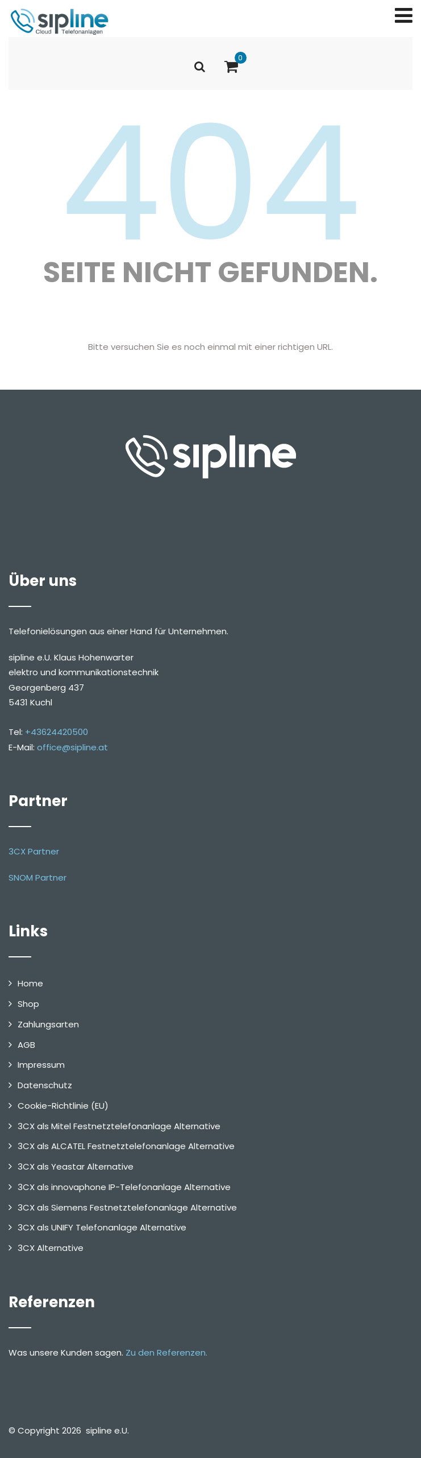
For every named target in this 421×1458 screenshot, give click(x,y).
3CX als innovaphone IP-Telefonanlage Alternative (124, 1187)
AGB (26, 1045)
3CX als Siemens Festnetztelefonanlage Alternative (127, 1207)
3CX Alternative (51, 1248)
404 (211, 183)
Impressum (41, 1065)
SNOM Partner (37, 877)
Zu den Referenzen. (166, 1352)
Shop (28, 1004)
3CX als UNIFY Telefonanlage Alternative (102, 1227)
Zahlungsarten (48, 1024)
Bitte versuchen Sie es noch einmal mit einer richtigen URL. (210, 347)
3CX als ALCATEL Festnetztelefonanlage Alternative (126, 1146)
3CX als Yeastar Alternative (76, 1166)
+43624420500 (56, 732)
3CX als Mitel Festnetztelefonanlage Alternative (119, 1126)
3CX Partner (34, 851)
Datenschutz (45, 1085)
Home (30, 983)
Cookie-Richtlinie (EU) (63, 1106)
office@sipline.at (72, 747)
